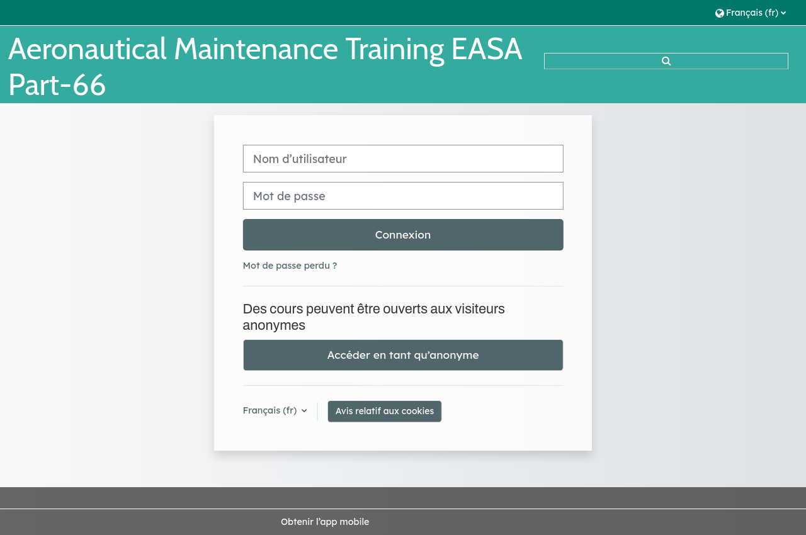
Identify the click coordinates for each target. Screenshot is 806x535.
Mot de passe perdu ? (290, 265)
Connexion (403, 234)
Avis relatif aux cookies (385, 411)
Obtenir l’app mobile (325, 521)
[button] (750, 12)
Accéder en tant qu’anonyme (403, 354)
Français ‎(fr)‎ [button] (271, 410)
